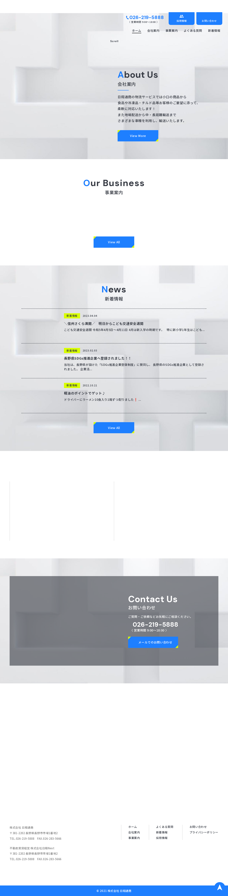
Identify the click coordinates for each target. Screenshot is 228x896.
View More (138, 135)
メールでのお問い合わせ (155, 642)
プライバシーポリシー (204, 832)
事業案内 (171, 30)
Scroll (114, 41)
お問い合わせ (209, 21)
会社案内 (153, 30)
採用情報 (182, 21)
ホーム (136, 30)
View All (114, 242)
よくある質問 (193, 30)
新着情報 (214, 30)
